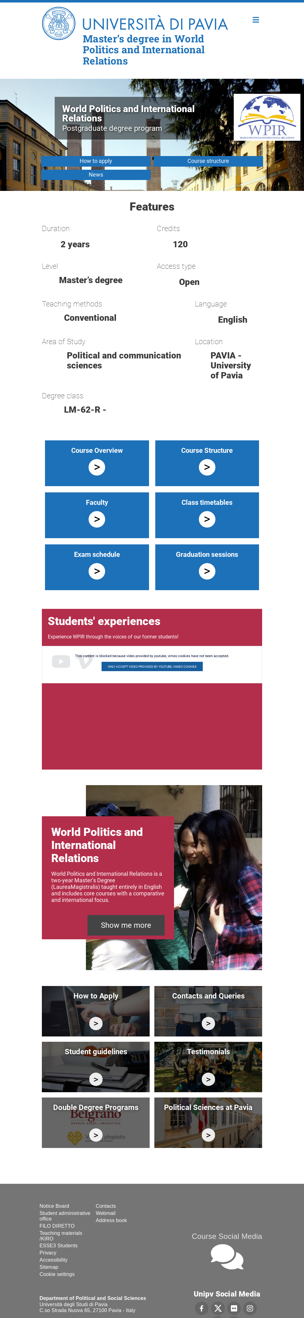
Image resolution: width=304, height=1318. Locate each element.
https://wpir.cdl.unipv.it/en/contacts (208, 1023)
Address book (111, 1220)
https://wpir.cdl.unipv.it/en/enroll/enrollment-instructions (95, 1023)
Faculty (97, 502)
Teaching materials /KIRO (61, 1235)
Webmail (106, 1213)
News (96, 174)
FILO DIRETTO (57, 1226)
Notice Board (54, 1206)
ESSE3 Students (59, 1245)
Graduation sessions (207, 554)
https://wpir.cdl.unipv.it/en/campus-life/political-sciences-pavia (208, 1135)
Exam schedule (97, 554)
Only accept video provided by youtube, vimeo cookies (152, 666)
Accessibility (54, 1260)
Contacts (106, 1206)
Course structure (208, 161)
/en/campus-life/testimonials (208, 1079)
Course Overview (97, 450)
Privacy (48, 1252)
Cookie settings (57, 1274)
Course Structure (207, 450)
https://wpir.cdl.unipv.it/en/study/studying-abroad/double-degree (95, 1135)
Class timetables (207, 502)
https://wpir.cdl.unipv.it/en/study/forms (95, 1079)
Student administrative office (65, 1216)
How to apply (96, 161)
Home (256, 19)
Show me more (126, 925)
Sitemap (49, 1267)
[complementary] (236, 1271)
